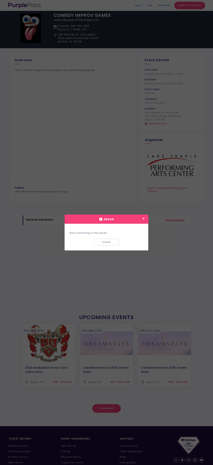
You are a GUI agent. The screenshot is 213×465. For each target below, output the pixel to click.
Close (106, 242)
